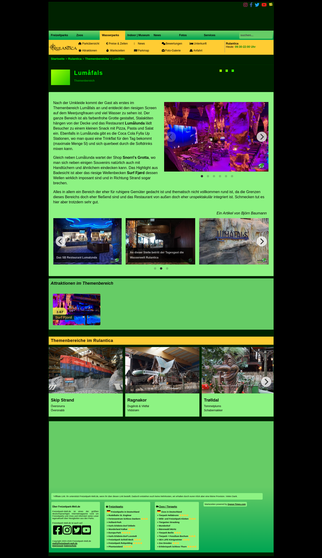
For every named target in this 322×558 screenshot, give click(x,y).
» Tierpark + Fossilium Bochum (176, 536)
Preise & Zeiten (117, 43)
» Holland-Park (114, 522)
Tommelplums (212, 406)
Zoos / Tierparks (168, 506)
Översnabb (58, 410)
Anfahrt (196, 50)
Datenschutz (70, 546)
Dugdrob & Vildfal (138, 406)
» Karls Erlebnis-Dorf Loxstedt (122, 536)
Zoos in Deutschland (169, 512)
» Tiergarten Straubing (168, 522)
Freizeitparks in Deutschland (123, 512)
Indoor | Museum (139, 35)
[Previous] (61, 241)
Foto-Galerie (171, 50)
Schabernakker (213, 410)
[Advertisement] (161, 456)
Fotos (183, 35)
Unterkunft (198, 43)
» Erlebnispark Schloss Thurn (177, 546)
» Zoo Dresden (168, 543)
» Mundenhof (163, 526)
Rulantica (75, 59)
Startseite (58, 59)
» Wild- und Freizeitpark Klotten (176, 519)
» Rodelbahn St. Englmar (119, 515)
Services (209, 35)
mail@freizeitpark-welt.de (64, 543)
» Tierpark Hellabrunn (172, 515)
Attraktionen (87, 50)
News (157, 35)
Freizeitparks (59, 35)
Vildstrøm (133, 410)
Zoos (80, 35)
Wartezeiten (115, 50)
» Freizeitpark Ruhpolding (124, 543)
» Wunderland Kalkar (121, 529)
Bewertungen (172, 43)
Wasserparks (110, 35)
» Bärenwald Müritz (166, 529)
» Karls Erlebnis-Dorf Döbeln (121, 526)
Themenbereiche (97, 59)
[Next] (262, 137)
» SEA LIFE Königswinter (173, 540)
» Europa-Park (119, 533)
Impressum (58, 546)
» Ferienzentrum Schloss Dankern (127, 519)
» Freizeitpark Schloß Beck (124, 540)
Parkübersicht (88, 43)
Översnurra (58, 406)
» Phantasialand (120, 546)
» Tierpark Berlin (169, 533)
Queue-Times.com (237, 504)
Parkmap (141, 50)
